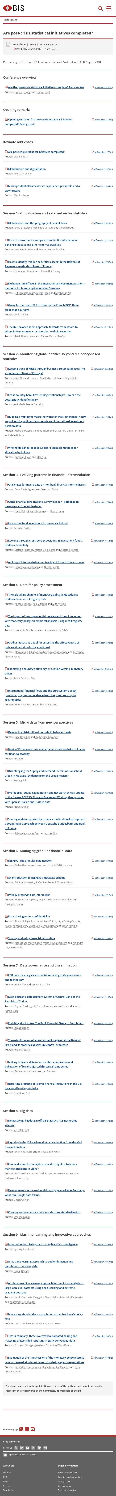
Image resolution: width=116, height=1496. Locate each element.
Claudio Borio (21, 195)
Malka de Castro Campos (28, 430)
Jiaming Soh (20, 780)
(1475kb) (102, 223)
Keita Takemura (36, 511)
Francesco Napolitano (27, 566)
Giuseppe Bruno (14, 904)
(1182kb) (102, 1040)
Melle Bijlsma (17, 435)
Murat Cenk (35, 925)
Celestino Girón (49, 489)
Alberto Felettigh (69, 549)
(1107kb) (102, 997)
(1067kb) (102, 1261)
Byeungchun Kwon (24, 1249)
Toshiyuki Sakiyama (49, 1151)
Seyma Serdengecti (25, 1006)
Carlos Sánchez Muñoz (53, 336)
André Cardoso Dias (24, 678)
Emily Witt (20, 984)
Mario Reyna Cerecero (55, 942)
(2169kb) (102, 938)
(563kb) (102, 690)
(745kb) (102, 501)
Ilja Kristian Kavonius (46, 736)
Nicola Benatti (51, 566)
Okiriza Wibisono (24, 1323)
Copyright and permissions (70, 1477)
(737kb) (102, 262)
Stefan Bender (22, 865)
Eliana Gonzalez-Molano (55, 1367)
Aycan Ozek (60, 1006)
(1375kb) (102, 169)
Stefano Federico (24, 549)
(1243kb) (102, 1164)
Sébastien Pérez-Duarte (59, 1345)
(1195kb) (102, 1244)
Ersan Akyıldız (69, 925)
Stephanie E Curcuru (42, 227)
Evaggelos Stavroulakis (45, 1297)
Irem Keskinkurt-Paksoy (44, 921)
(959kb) (102, 1062)
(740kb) (102, 594)
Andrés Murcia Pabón (57, 630)
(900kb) (102, 416)
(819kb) (102, 484)
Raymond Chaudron (54, 430)
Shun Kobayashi (23, 1151)
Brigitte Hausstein (24, 882)
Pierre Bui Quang (50, 271)
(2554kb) (102, 916)
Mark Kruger (46, 1173)
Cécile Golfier (21, 314)
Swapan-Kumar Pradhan (51, 249)
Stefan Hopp (43, 292)
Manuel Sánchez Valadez (28, 942)
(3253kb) (102, 368)
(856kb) (102, 523)
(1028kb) (102, 305)
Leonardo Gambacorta (27, 630)
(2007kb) (102, 1142)
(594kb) (102, 642)
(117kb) (102, 119)
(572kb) (102, 1120)
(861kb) (102, 975)
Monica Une (21, 651)
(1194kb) (102, 1357)
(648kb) (102, 732)
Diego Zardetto (46, 899)
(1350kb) (102, 771)
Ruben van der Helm (26, 1071)
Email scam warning (67, 1490)
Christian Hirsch (65, 882)
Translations (8, 1490)
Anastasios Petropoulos (22, 1301)
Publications (10, 19)
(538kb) (102, 877)
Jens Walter (51, 833)
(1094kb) (102, 186)
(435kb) (102, 1083)
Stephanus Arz (63, 292)
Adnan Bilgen (20, 925)
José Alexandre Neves (26, 378)
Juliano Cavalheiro (39, 651)
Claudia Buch (21, 156)
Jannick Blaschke (40, 984)
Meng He (41, 456)
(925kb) (102, 447)
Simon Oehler (21, 1199)
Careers (6, 1485)
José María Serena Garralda (28, 404)
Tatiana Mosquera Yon (27, 833)
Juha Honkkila (22, 736)
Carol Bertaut (66, 227)
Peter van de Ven (23, 173)
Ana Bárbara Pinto (50, 378)
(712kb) (102, 895)
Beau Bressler (22, 227)
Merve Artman (21, 806)
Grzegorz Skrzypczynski (28, 1345)
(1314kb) (102, 562)
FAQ (5, 1477)
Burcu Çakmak (45, 1006)
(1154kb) (102, 540)
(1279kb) (102, 792)
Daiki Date (20, 511)
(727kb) (102, 616)
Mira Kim (19, 758)
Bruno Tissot (43, 91)
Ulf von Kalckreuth (25, 292)
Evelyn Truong (22, 91)
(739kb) (102, 819)
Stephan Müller (22, 1216)
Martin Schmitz (23, 704)
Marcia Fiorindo (59, 651)
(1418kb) (102, 1283)
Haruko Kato (57, 511)
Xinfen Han (23, 1178)
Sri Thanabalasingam (26, 1173)
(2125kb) (102, 327)
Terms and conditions (67, 1472)
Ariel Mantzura (22, 1049)
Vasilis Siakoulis (23, 1297)
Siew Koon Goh (22, 1093)
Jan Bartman (49, 1071)
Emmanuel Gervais (25, 271)
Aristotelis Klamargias (71, 1297)
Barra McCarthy (22, 528)
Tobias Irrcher (21, 1027)
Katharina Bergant (47, 704)
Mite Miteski (59, 603)
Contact (6, 1481)
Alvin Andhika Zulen (50, 1323)
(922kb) (102, 283)
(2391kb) (102, 669)
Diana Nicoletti (64, 899)
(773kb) (102, 749)
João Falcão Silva (24, 249)
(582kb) (102, 1336)
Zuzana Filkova (23, 456)
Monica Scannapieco (26, 899)
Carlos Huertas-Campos (28, 1367)
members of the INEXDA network (54, 865)
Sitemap (7, 1472)
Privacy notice (64, 1481)
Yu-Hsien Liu (61, 1173)
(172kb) (102, 152)
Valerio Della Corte (44, 549)
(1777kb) (102, 1023)
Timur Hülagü (22, 921)
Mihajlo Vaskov (23, 603)
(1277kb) (102, 240)
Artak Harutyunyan (25, 336)
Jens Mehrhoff (21, 1130)
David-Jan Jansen (76, 430)
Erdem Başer (49, 925)
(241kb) (102, 87)
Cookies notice (64, 1485)
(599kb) (102, 860)
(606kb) (102, 395)
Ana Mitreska (40, 603)
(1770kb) (102, 1190)
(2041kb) (102, 1314)
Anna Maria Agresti (25, 489)
